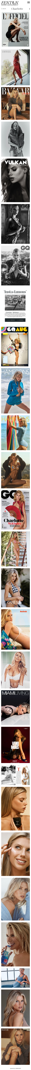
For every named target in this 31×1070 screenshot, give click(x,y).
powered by (15, 1068)
